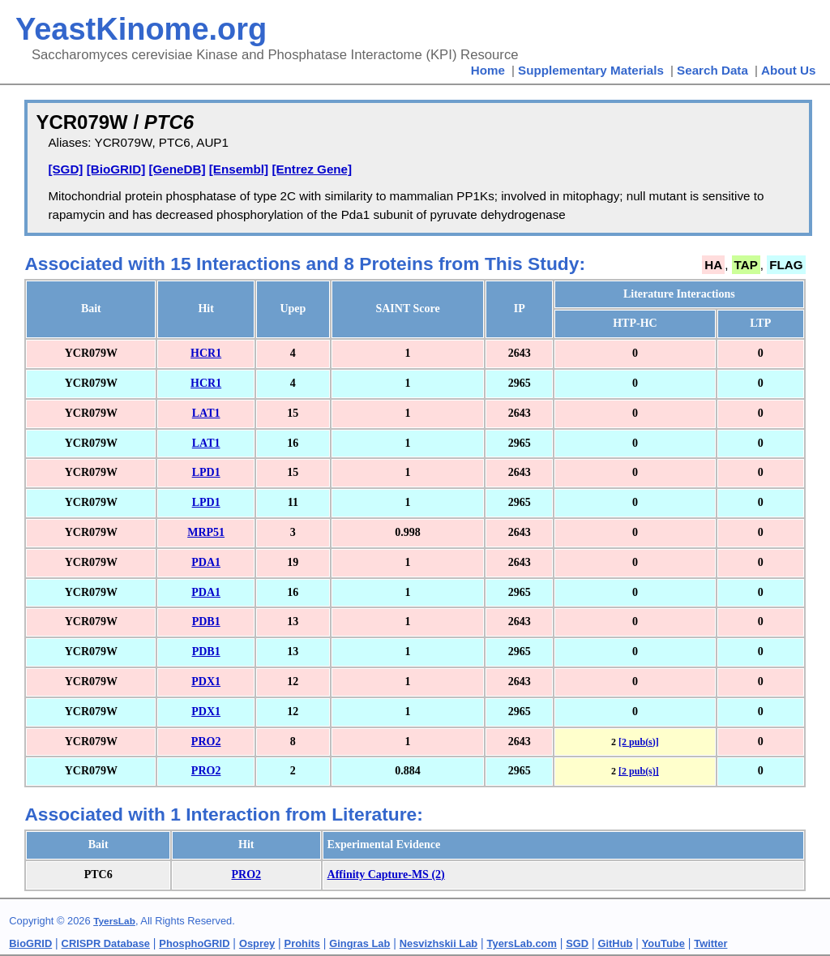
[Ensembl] (238, 169)
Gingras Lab (359, 943)
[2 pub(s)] (638, 742)
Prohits (302, 943)
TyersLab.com (522, 943)
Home (488, 70)
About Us (788, 70)
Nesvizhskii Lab (438, 943)
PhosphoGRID (194, 943)
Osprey (257, 943)
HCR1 (205, 353)
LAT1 (206, 413)
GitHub (615, 943)
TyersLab (114, 921)
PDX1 (205, 681)
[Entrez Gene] (312, 169)
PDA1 (205, 562)
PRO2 (206, 741)
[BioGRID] (116, 169)
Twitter (710, 943)
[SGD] (65, 169)
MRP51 (206, 532)
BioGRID (30, 943)
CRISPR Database (106, 943)
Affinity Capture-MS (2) (386, 874)
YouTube (663, 943)
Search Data (712, 70)
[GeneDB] (176, 169)
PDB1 (206, 621)
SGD (577, 943)
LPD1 (206, 472)
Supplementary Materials (591, 70)
